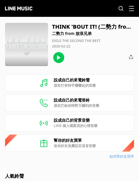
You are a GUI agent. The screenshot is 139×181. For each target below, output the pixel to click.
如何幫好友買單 (122, 156)
